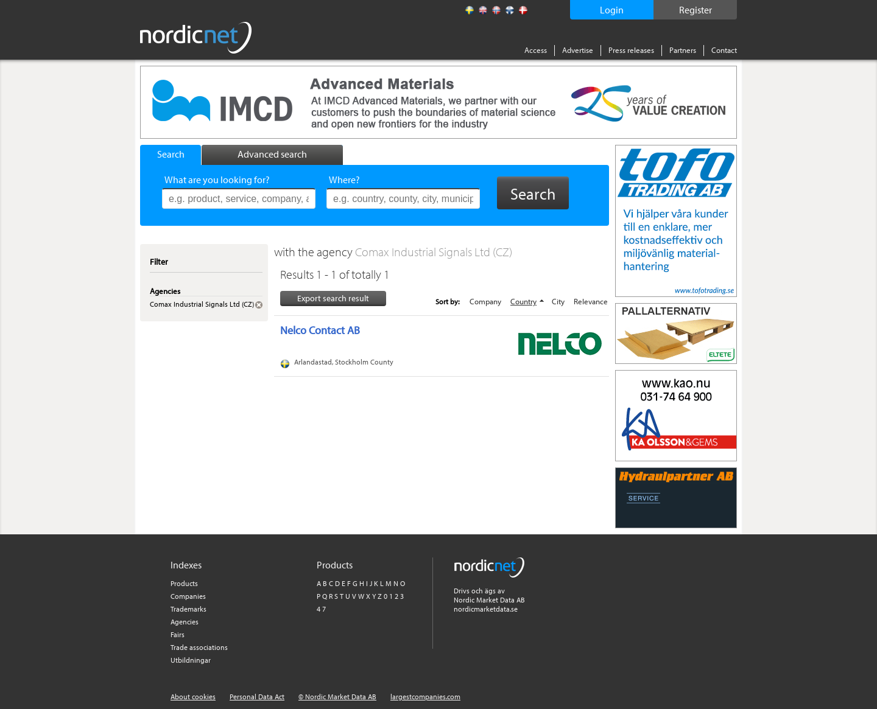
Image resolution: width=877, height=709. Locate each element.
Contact (724, 50)
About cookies (193, 696)
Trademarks (188, 608)
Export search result (333, 298)
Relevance (591, 301)
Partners (682, 50)
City (558, 301)
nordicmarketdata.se (486, 608)
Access (535, 50)
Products (184, 583)
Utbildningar (191, 660)
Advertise (577, 50)
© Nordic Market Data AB (337, 696)
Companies (188, 596)
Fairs (178, 634)
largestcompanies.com (425, 696)
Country (523, 301)
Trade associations (199, 647)
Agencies (185, 621)
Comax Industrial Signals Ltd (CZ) (433, 251)
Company (485, 301)
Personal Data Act (257, 696)
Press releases (631, 50)
